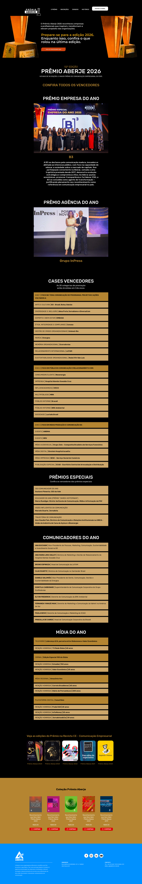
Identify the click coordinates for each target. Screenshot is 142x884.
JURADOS (75, 9)
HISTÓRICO (85, 9)
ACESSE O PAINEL (100, 8)
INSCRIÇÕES (65, 9)
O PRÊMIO (54, 9)
